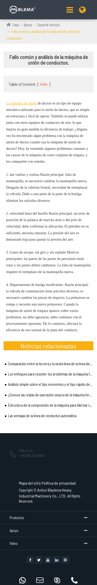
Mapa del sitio (30, 483)
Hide (44, 84)
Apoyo (28, 25)
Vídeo (14, 543)
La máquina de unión (21, 103)
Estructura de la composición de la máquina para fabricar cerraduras (50, 405)
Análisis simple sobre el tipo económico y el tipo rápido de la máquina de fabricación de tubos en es (50, 384)
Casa (15, 25)
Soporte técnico (48, 25)
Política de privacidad (59, 483)
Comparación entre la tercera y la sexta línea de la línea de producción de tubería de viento (50, 364)
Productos (17, 518)
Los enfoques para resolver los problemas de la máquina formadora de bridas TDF (50, 374)
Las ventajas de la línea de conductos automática (42, 416)
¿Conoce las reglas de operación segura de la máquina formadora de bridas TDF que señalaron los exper (50, 395)
